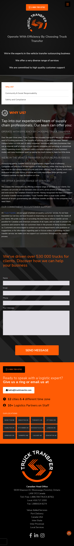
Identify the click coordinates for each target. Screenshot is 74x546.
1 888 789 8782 (37, 7)
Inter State (37, 520)
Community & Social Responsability (21, 93)
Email (6, 288)
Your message (9, 308)
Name (6, 278)
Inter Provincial (37, 524)
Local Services (37, 527)
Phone (5, 298)
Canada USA (37, 517)
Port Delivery (37, 513)
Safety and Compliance (15, 99)
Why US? (9, 87)
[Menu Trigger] (67, 4)
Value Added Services (37, 510)
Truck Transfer (10, 213)
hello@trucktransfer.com (18, 390)
